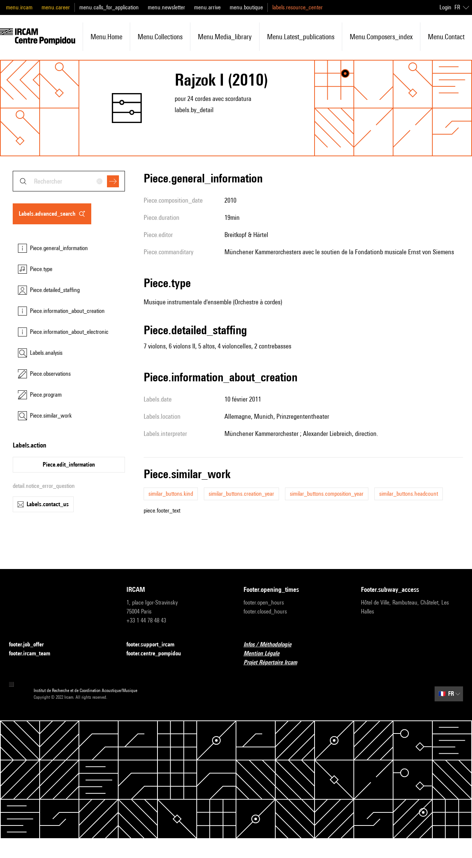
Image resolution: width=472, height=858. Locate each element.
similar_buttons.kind (170, 493)
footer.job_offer (31, 645)
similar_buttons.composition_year (327, 493)
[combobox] (69, 181)
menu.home (106, 37)
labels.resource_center (297, 7)
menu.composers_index (381, 37)
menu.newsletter (166, 7)
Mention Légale (265, 654)
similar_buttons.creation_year (241, 493)
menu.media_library (225, 37)
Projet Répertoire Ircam (274, 663)
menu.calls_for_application (109, 7)
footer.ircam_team (34, 654)
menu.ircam (19, 7)
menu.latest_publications (300, 37)
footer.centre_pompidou (158, 654)
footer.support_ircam (154, 645)
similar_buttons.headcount (408, 493)
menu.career (56, 7)
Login (445, 7)
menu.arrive (207, 7)
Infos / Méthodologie (271, 645)
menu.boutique (246, 7)
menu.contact (446, 37)
